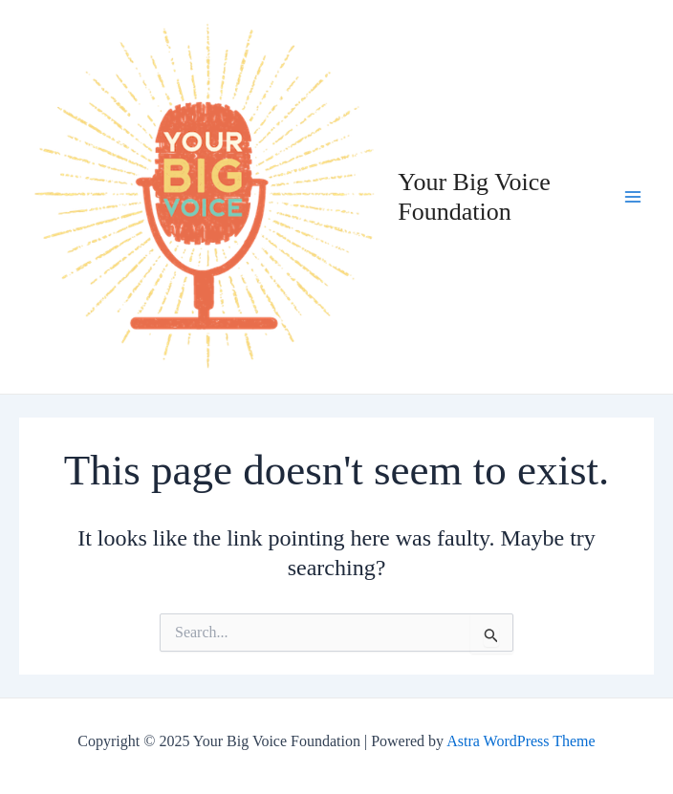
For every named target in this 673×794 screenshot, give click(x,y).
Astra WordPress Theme (520, 741)
